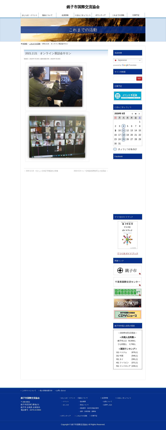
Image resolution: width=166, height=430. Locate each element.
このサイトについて (29, 390)
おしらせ (66, 405)
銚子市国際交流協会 (83, 7)
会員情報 (105, 398)
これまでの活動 (81, 416)
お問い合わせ (61, 390)
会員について (107, 401)
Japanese (120, 60)
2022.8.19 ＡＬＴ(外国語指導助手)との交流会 (91, 171)
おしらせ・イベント (68, 398)
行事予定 (94, 416)
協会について (83, 398)
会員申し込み (107, 405)
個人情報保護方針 (46, 390)
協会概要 (83, 401)
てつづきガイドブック (127, 253)
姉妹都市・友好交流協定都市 (89, 408)
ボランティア (66, 416)
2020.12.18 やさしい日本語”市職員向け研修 (41, 171)
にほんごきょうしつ (124, 398)
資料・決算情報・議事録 (88, 411)
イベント (66, 401)
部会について (84, 405)
